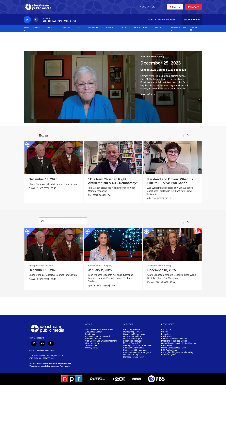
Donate (195, 7)
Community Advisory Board (97, 338)
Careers (164, 333)
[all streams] (192, 21)
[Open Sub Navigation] (162, 7)
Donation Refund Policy (133, 358)
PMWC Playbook (169, 356)
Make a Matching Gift (132, 340)
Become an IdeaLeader (133, 342)
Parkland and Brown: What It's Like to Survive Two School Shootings (162, 184)
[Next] (188, 137)
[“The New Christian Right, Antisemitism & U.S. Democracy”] (114, 158)
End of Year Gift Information (135, 352)
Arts (49, 29)
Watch (110, 29)
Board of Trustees (93, 340)
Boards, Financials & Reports (174, 340)
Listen (124, 29)
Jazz (79, 29)
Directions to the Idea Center (174, 342)
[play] (27, 21)
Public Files (166, 338)
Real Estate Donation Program (137, 354)
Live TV (175, 7)
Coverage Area (92, 345)
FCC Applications (169, 352)
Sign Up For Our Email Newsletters (101, 342)
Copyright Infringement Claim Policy (177, 354)
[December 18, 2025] (183, 245)
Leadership (90, 335)
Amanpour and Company (152, 58)
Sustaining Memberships (134, 335)
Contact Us (166, 331)
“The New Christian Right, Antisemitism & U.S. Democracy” (114, 182)
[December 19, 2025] (53, 158)
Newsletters (178, 30)
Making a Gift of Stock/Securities (137, 347)
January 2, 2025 (98, 271)
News (36, 29)
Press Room (166, 347)
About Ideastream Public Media (99, 331)
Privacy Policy (91, 349)
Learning (94, 29)
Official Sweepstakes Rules (173, 349)
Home (26, 30)
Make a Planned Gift (132, 345)
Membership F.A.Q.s (132, 333)
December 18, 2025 (173, 271)
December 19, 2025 (43, 180)
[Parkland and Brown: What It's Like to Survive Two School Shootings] (164, 158)
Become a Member (131, 331)
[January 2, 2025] (111, 245)
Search (194, 30)
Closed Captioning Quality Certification (178, 345)
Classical (64, 29)
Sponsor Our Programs (133, 349)
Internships (166, 335)
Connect (159, 29)
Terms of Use (91, 347)
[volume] (35, 21)
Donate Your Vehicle (132, 338)
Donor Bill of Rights (132, 356)
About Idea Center (93, 333)
